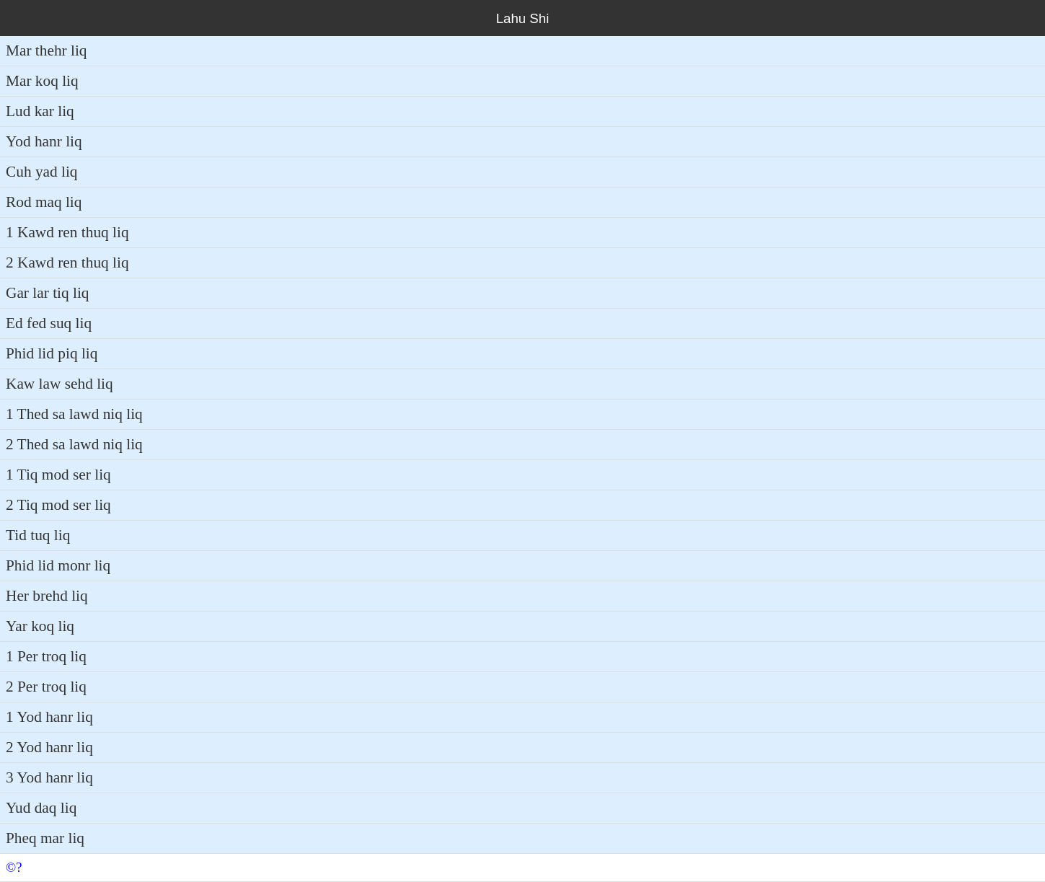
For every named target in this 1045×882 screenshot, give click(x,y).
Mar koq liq (42, 80)
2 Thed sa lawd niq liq (74, 444)
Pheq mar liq (45, 838)
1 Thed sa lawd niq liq (74, 414)
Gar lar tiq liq (47, 292)
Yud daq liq (41, 807)
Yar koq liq (40, 626)
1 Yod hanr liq (49, 717)
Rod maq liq (43, 202)
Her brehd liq (47, 595)
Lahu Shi (523, 18)
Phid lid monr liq (58, 565)
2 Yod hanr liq (49, 747)
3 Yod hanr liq (49, 777)
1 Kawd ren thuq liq (67, 232)
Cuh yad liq (42, 171)
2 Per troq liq (46, 686)
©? (14, 867)
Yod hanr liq (44, 141)
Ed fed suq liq (49, 323)
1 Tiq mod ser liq (58, 474)
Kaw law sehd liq (59, 383)
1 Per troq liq (46, 656)
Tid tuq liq (38, 535)
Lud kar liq (40, 111)
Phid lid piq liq (51, 353)
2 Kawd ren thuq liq (67, 262)
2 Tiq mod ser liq (58, 504)
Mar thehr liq (46, 50)
